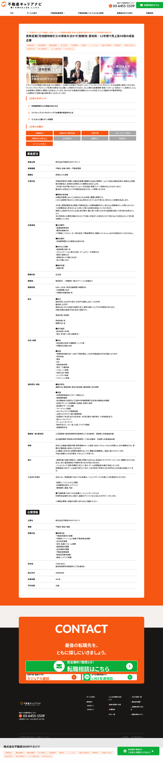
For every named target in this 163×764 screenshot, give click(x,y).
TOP (11, 13)
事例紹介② (83, 728)
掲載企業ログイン (136, 732)
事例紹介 (82, 720)
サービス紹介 (32, 13)
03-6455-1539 (123, 6)
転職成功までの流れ (125, 13)
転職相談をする (151, 5)
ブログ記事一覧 (135, 715)
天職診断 (149, 13)
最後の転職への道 (111, 722)
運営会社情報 (134, 720)
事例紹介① (83, 724)
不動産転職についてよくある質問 (90, 13)
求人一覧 (107, 732)
